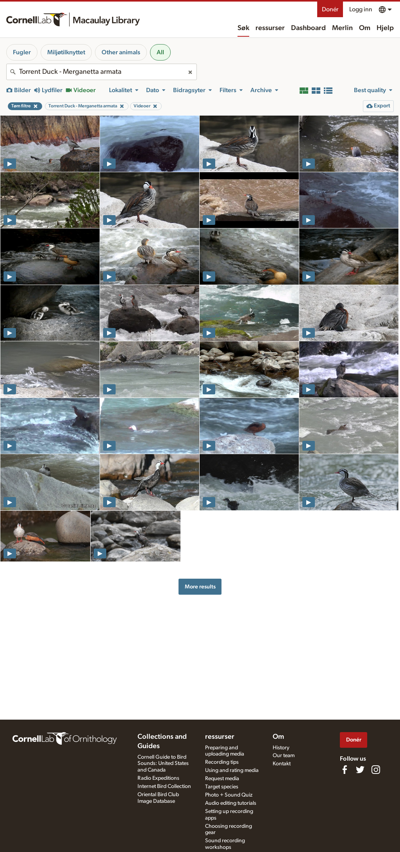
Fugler (22, 52)
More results (200, 587)
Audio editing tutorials (230, 803)
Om (364, 28)
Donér (330, 9)
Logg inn (360, 9)
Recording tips (222, 762)
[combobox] (101, 72)
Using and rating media (232, 770)
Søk (243, 28)
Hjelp (385, 28)
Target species (221, 787)
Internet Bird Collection (164, 786)
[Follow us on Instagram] (375, 769)
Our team (284, 755)
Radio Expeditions (158, 778)
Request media (222, 778)
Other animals (121, 52)
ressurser (270, 28)
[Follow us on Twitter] (360, 769)
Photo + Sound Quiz (228, 795)
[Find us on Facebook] (344, 769)
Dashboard (308, 28)
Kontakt (282, 763)
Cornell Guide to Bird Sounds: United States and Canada (163, 763)
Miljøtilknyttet (66, 52)
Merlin (342, 28)
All (160, 52)
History (281, 747)
